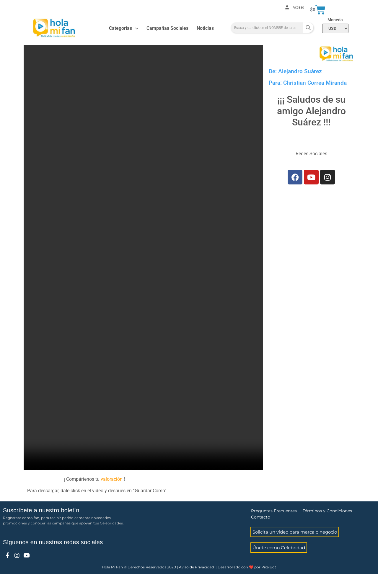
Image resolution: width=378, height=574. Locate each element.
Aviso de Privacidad (196, 567)
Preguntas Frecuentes (274, 511)
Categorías (123, 28)
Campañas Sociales (167, 28)
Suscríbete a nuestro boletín (41, 510)
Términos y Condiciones (327, 511)
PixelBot (268, 567)
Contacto (260, 517)
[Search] (308, 27)
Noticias (205, 28)
